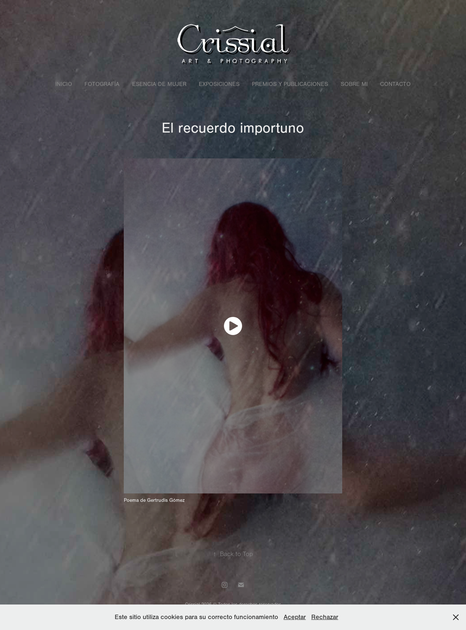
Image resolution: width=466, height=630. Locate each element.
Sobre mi (354, 84)
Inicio (63, 84)
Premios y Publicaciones (290, 84)
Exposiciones (219, 84)
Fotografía (101, 84)
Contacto (395, 84)
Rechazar (324, 617)
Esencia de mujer (159, 84)
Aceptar (295, 617)
